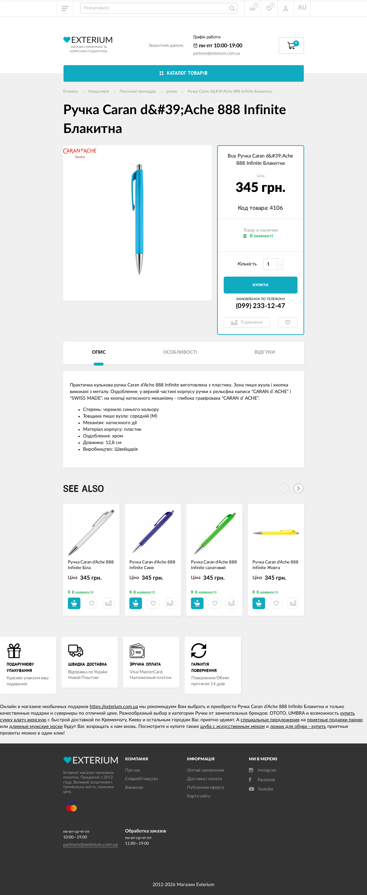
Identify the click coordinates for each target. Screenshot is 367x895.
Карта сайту (198, 796)
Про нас (132, 770)
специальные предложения (270, 720)
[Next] (298, 488)
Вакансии (134, 787)
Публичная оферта (205, 787)
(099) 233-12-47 (260, 306)
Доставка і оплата (204, 779)
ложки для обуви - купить (298, 726)
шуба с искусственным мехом (232, 726)
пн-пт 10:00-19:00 (217, 45)
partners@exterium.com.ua (216, 53)
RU (302, 8)
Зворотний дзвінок (166, 45)
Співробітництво (141, 779)
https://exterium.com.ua (114, 706)
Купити (260, 285)
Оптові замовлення (205, 770)
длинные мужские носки (36, 726)
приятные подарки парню (335, 720)
